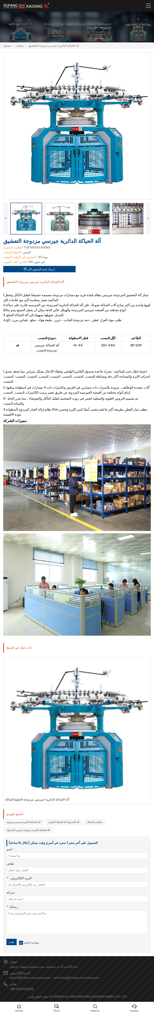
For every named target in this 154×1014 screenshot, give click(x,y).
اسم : (9, 850)
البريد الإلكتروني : (19, 878)
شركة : (11, 893)
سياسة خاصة (31, 943)
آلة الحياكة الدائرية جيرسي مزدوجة (23, 822)
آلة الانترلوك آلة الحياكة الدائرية (64, 822)
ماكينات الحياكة (94, 822)
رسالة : (12, 907)
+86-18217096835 (22, 989)
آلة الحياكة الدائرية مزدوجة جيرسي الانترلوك (28, 830)
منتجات (19, 46)
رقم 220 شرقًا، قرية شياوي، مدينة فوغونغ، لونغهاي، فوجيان (44, 967)
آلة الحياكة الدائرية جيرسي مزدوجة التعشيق (53, 46)
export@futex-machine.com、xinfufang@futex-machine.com (54, 978)
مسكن (7, 46)
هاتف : (10, 864)
